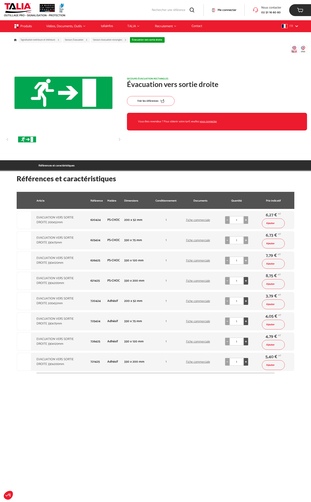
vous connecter (208, 121)
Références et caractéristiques (56, 165)
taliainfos (107, 26)
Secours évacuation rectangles (109, 40)
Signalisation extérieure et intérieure (40, 40)
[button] (8, 495)
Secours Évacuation (76, 40)
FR (290, 26)
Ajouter (273, 223)
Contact (197, 26)
